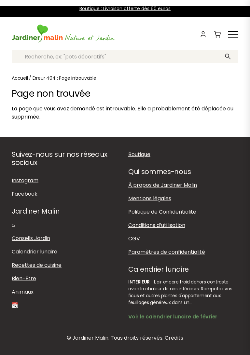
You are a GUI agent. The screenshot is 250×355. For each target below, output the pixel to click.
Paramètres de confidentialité (166, 252)
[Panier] (217, 34)
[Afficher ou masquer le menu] (233, 34)
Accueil (20, 78)
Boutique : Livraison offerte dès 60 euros (125, 8)
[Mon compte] (203, 34)
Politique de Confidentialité (162, 212)
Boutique (139, 154)
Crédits (174, 338)
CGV (134, 238)
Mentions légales (149, 198)
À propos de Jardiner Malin (162, 185)
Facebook (24, 194)
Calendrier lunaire (34, 251)
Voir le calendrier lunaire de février (172, 316)
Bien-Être (24, 278)
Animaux (23, 292)
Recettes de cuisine (37, 265)
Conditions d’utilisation (156, 225)
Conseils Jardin (31, 238)
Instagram (25, 180)
